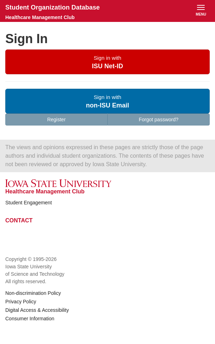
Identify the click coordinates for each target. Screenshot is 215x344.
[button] (107, 61)
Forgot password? (158, 119)
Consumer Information (29, 318)
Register (56, 119)
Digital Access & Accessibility (37, 310)
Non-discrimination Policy (33, 293)
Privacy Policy (20, 301)
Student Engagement (28, 202)
